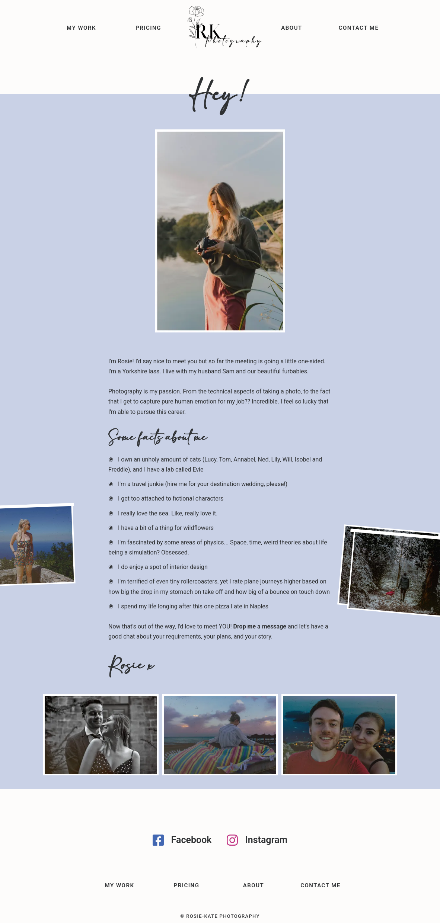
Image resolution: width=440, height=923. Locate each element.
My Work (81, 28)
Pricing (148, 28)
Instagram (257, 840)
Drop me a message (259, 626)
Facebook (182, 840)
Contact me (359, 28)
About (291, 28)
